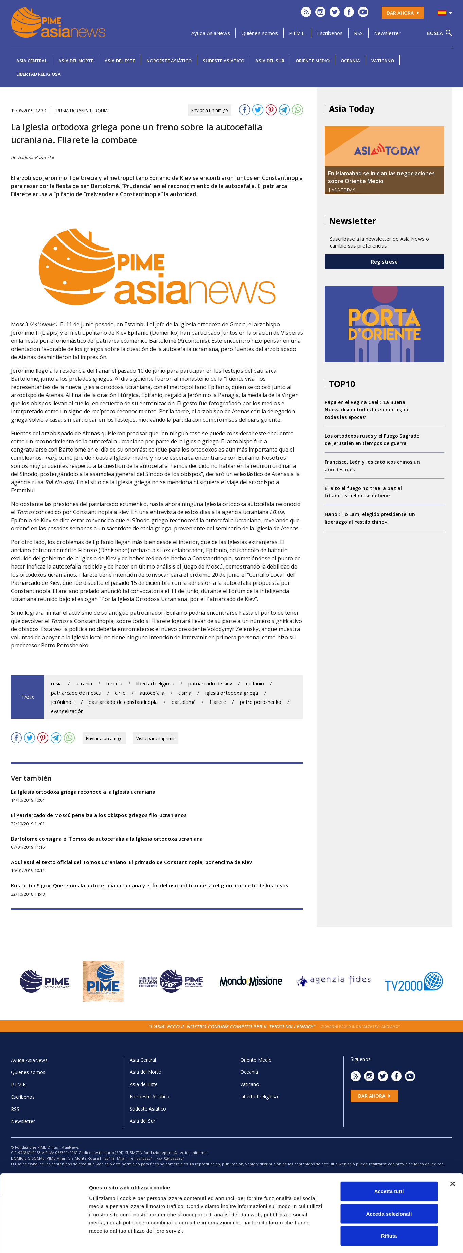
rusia (56, 683)
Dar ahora (403, 13)
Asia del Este (120, 60)
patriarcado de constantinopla (123, 702)
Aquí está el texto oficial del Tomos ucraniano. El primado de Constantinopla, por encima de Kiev (131, 862)
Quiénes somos (259, 33)
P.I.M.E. (297, 33)
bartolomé (184, 702)
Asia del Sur (269, 60)
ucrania (84, 683)
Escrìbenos (330, 33)
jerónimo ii (63, 702)
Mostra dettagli (357, 1239)
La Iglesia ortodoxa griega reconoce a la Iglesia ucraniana (83, 791)
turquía (114, 683)
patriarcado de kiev (210, 683)
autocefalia (152, 693)
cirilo (120, 693)
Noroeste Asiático (169, 60)
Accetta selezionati (389, 1186)
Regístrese (384, 261)
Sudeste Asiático (223, 60)
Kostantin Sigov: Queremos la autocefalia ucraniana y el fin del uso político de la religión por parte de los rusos (149, 885)
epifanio (255, 683)
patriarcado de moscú (76, 693)
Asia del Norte (75, 60)
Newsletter (387, 33)
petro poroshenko (260, 702)
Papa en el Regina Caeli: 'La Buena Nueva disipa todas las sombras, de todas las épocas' (367, 409)
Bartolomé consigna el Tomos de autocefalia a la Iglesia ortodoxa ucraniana (107, 838)
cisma (184, 693)
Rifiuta (389, 1208)
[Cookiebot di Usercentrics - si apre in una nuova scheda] (44, 1240)
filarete (218, 702)
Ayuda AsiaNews (210, 33)
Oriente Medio (313, 60)
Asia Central (31, 60)
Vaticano (382, 60)
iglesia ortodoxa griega (231, 693)
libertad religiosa (155, 683)
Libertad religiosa (38, 74)
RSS (358, 33)
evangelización (67, 711)
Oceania (350, 60)
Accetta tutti (389, 1164)
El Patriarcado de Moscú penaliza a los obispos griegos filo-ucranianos (99, 815)
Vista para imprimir (155, 738)
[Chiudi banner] (452, 1156)
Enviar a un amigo (209, 110)
